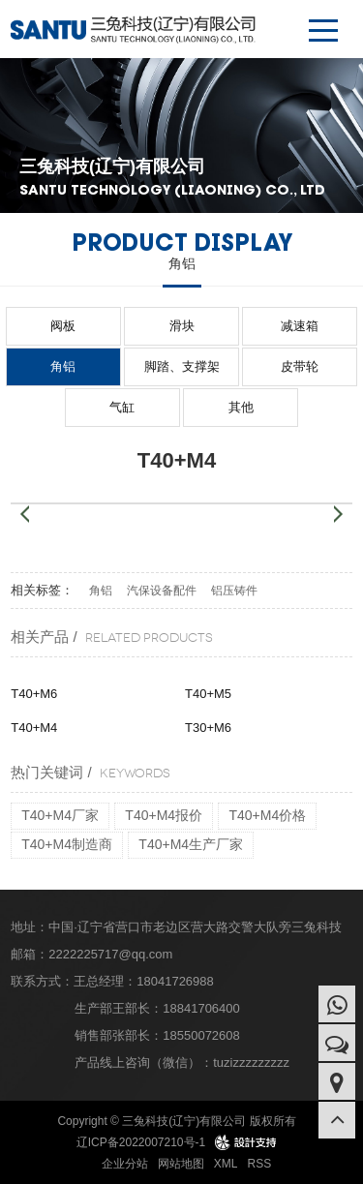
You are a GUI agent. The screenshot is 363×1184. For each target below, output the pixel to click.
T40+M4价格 (267, 815)
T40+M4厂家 (60, 815)
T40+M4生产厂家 (190, 844)
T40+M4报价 (163, 815)
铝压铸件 (234, 590)
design (246, 1142)
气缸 (122, 407)
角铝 (63, 366)
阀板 (63, 326)
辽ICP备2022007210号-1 (140, 1142)
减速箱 (299, 326)
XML (226, 1163)
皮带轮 (299, 366)
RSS (260, 1163)
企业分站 (125, 1163)
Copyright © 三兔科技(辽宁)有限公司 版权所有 (176, 1121)
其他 (241, 407)
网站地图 (181, 1163)
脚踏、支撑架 (182, 366)
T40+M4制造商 (66, 844)
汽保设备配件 (162, 590)
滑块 (182, 326)
